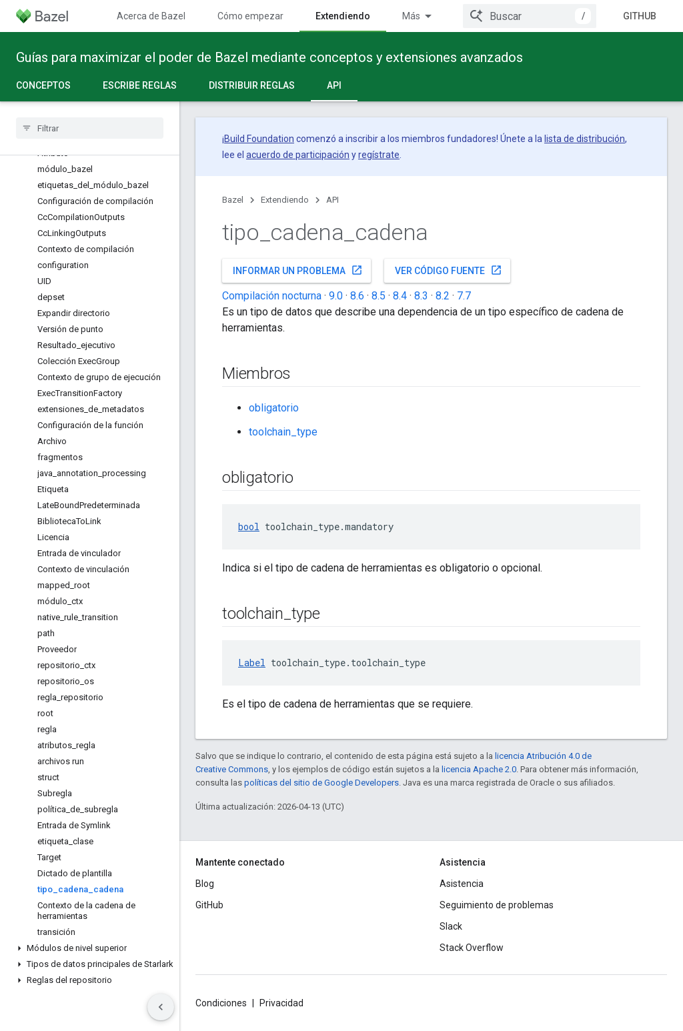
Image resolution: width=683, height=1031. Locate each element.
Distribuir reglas (252, 85)
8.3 (421, 295)
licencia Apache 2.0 (479, 769)
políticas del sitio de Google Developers (321, 783)
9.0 (336, 295)
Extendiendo (285, 200)
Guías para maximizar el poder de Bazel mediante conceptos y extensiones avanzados (269, 57)
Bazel (232, 200)
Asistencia (462, 883)
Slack (451, 926)
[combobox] (529, 16)
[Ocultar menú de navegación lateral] (160, 1007)
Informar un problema (298, 270)
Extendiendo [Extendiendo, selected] (342, 16)
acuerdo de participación (298, 154)
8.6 (357, 295)
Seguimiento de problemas (497, 905)
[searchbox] (89, 128)
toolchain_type (283, 431)
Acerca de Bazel (151, 16)
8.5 (379, 295)
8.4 (400, 295)
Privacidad (281, 1003)
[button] (89, 948)
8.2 (443, 295)
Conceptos (43, 85)
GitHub (639, 16)
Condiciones (221, 1003)
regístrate (379, 154)
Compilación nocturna (271, 295)
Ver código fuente (448, 270)
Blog (204, 883)
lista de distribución (584, 138)
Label (251, 662)
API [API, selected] (334, 85)
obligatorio (274, 407)
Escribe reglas (140, 85)
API (332, 200)
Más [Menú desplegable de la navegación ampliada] (411, 16)
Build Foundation (259, 138)
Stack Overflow (472, 947)
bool (248, 526)
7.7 (464, 295)
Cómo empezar (250, 16)
